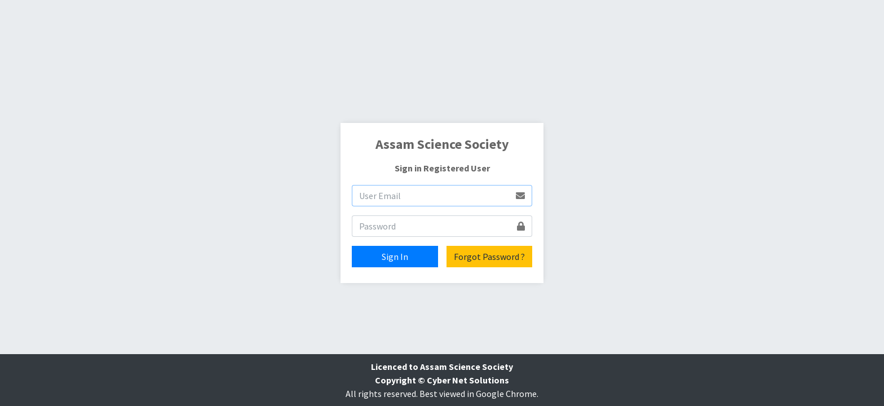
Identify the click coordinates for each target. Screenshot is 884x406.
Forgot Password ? (489, 256)
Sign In (395, 256)
